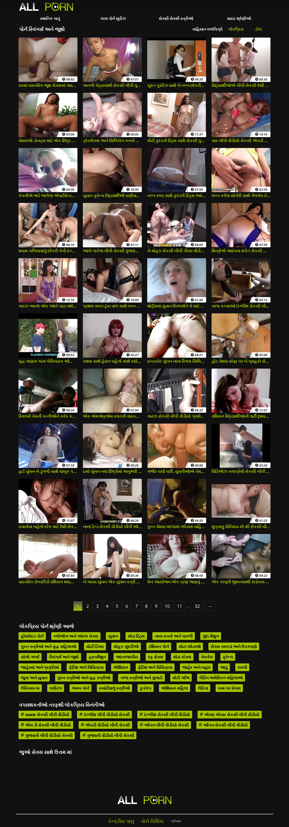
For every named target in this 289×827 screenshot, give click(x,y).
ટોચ (258, 29)
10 (167, 606)
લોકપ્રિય (236, 29)
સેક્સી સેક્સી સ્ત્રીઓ (176, 18)
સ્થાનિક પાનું (50, 18)
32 (197, 606)
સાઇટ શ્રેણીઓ (239, 18)
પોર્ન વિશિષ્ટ (152, 821)
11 (179, 606)
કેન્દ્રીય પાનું (121, 821)
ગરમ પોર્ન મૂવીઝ (113, 18)
